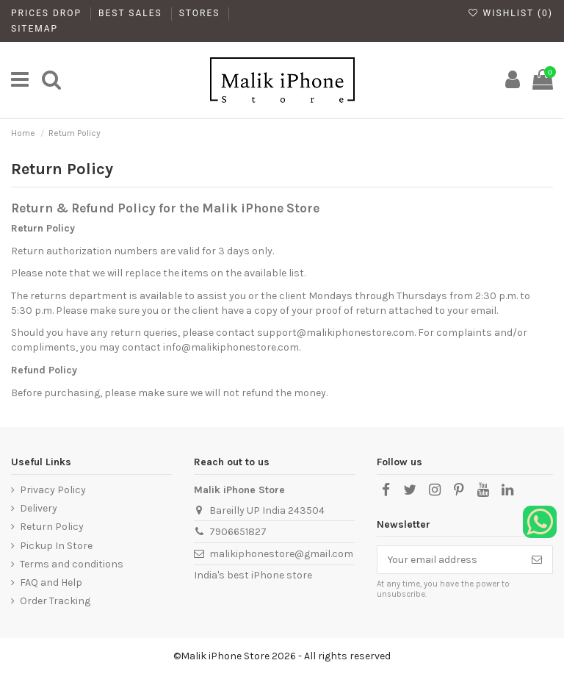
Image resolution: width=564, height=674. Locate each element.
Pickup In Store (56, 545)
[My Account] (513, 80)
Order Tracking (55, 601)
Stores (201, 13)
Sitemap (34, 29)
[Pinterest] (459, 490)
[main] (19, 80)
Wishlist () (510, 13)
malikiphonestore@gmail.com (281, 554)
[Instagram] (434, 490)
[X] (410, 490)
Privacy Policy (53, 490)
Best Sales (132, 13)
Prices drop (48, 13)
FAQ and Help (51, 582)
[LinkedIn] (507, 490)
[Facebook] (385, 490)
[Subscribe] (536, 560)
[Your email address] (449, 560)
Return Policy (52, 526)
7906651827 (238, 532)
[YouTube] (483, 490)
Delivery (38, 508)
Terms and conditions (71, 564)
